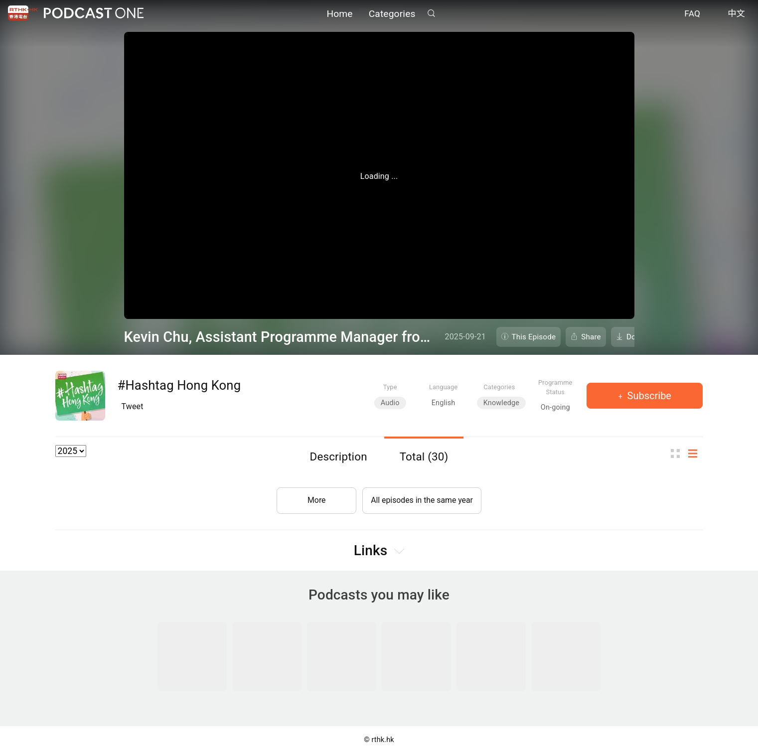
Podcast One (94, 13)
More (315, 499)
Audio (390, 403)
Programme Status (555, 387)
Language (443, 387)
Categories (392, 13)
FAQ (692, 14)
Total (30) (424, 456)
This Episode (534, 336)
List (695, 453)
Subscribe (648, 396)
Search (432, 13)
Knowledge (501, 403)
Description (338, 456)
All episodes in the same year (421, 499)
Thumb (678, 453)
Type (390, 387)
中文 (736, 14)
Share (591, 336)
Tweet (133, 406)
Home (339, 13)
